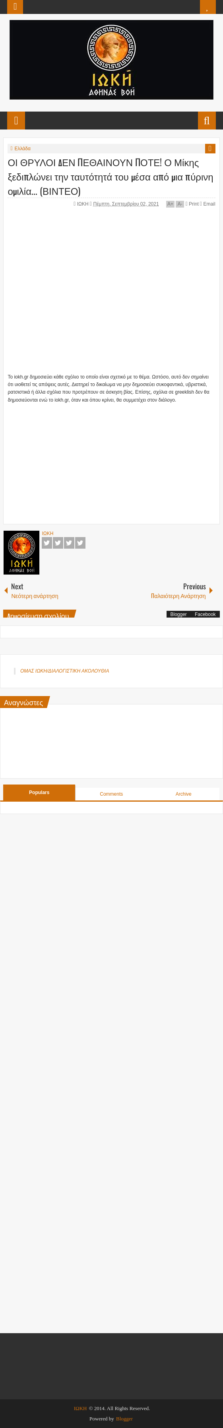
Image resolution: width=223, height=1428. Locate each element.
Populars (39, 792)
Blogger (179, 614)
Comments (111, 794)
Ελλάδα (23, 148)
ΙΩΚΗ (83, 204)
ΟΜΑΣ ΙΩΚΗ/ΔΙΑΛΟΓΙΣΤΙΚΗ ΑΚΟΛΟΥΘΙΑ (64, 671)
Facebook (47, 543)
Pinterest (80, 543)
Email (207, 204)
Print (192, 204)
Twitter (58, 543)
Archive (184, 794)
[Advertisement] (115, 460)
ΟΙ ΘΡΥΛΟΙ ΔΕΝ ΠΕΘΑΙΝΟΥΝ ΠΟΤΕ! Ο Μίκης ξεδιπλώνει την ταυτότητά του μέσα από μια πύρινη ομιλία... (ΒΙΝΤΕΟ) (110, 176)
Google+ (69, 543)
